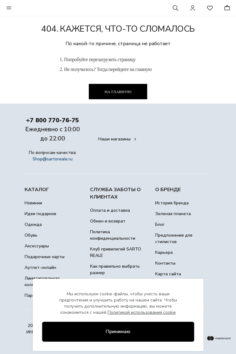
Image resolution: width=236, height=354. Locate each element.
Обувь (31, 235)
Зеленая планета (173, 214)
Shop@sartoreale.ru (53, 159)
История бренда (172, 203)
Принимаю (118, 331)
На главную (117, 91)
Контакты (165, 263)
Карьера (164, 252)
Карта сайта (168, 274)
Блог (160, 224)
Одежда (33, 224)
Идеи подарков (40, 214)
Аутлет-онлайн (40, 267)
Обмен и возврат (107, 221)
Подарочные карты (45, 257)
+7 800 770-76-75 (52, 120)
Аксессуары (37, 246)
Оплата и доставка (110, 210)
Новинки (33, 203)
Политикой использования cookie (142, 312)
